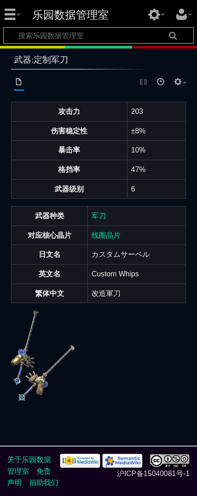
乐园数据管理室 (70, 15)
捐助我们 (43, 482)
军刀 (98, 216)
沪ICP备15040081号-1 (153, 473)
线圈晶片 (106, 235)
